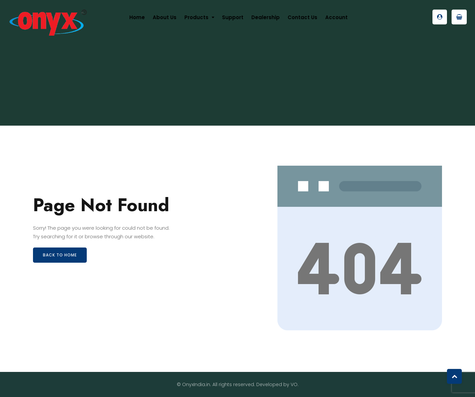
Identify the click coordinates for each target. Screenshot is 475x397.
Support (232, 17)
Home (137, 17)
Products (196, 17)
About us (164, 17)
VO (294, 384)
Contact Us (302, 17)
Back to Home (60, 255)
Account (336, 17)
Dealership (265, 17)
